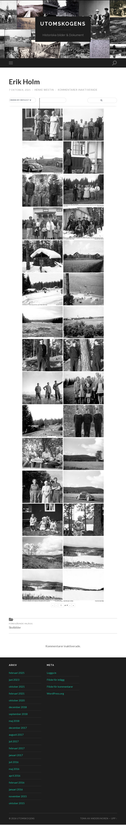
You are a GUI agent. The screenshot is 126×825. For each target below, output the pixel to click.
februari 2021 (16, 693)
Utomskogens (63, 24)
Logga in (51, 673)
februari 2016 (16, 782)
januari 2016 (16, 789)
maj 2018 (14, 721)
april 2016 (14, 776)
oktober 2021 (17, 686)
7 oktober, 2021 (20, 90)
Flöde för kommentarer (60, 686)
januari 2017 (16, 755)
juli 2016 (14, 762)
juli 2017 (14, 741)
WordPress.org (55, 693)
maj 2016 (14, 769)
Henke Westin (44, 90)
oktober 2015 (17, 803)
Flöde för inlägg (55, 680)
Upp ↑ (114, 819)
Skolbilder (21, 625)
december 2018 (18, 707)
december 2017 (18, 728)
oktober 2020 (17, 700)
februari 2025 (16, 673)
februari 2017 (16, 748)
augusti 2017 (16, 734)
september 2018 (18, 714)
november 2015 (18, 796)
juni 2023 (14, 680)
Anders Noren (99, 819)
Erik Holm (25, 81)
